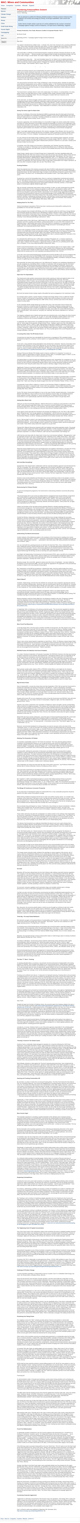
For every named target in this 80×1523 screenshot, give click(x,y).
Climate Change (6, 14)
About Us (6, 1518)
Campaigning (5, 32)
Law (2, 35)
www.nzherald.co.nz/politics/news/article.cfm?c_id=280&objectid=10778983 (40, 349)
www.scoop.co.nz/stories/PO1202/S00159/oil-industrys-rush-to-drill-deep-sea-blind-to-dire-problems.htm (46, 605)
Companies (9, 5)
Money (3, 20)
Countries (18, 5)
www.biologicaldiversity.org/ (31, 1171)
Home (3, 5)
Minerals (24, 5)
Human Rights (5, 29)
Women (3, 11)
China (3, 23)
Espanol (31, 5)
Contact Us (31, 1518)
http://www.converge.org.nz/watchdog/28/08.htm (30, 1511)
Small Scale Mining (7, 26)
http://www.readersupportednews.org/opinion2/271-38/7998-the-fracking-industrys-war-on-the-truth (46, 1006)
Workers (3, 17)
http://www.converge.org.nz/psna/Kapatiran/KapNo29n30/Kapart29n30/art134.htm (39, 1266)
